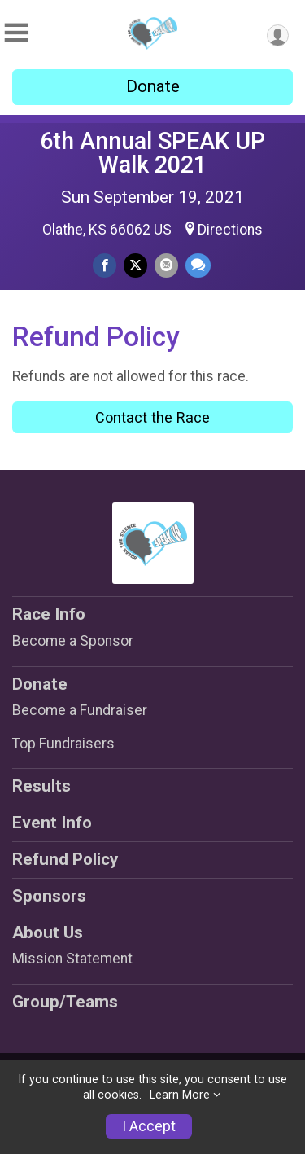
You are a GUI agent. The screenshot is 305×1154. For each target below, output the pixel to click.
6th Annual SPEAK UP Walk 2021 (152, 152)
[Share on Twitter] (135, 265)
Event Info (52, 822)
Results (41, 786)
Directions (230, 230)
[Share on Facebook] (104, 265)
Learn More (180, 1095)
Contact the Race (152, 417)
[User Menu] (278, 35)
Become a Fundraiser (79, 710)
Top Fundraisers (63, 743)
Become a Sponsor (72, 641)
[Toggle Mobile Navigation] (16, 33)
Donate (153, 86)
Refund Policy (65, 859)
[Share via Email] (166, 265)
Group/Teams (65, 1001)
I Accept (149, 1126)
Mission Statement (72, 958)
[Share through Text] (198, 265)
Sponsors (49, 896)
